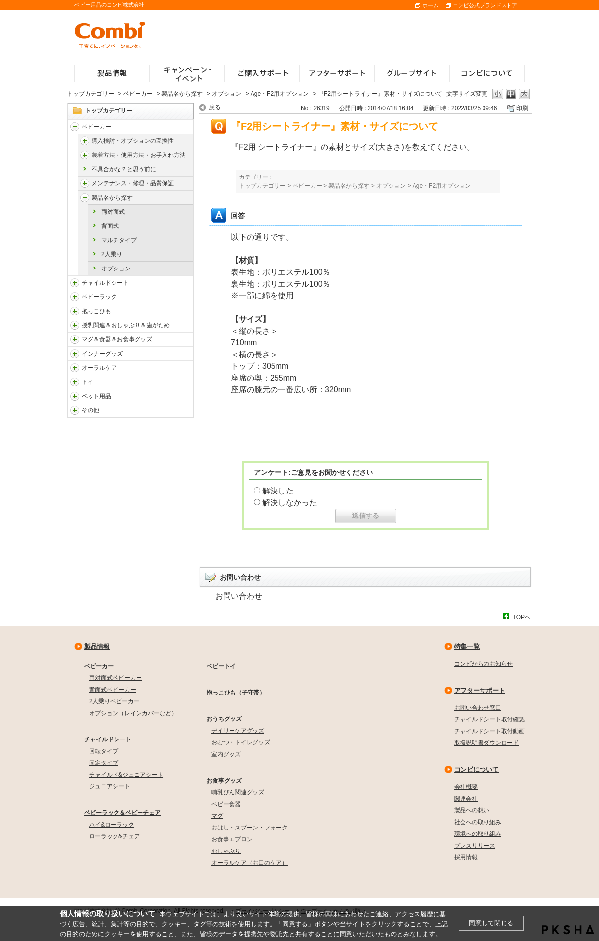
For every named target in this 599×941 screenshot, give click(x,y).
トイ (87, 382)
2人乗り (111, 254)
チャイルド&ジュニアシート (126, 774)
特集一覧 (467, 646)
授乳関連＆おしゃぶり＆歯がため (126, 325)
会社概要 (466, 787)
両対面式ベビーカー (115, 677)
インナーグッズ (102, 353)
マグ (217, 815)
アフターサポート (479, 690)
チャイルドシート (105, 282)
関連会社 (466, 798)
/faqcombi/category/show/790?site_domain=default (74, 353)
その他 (90, 410)
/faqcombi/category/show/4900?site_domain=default (84, 183)
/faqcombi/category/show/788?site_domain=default (74, 282)
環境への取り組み (477, 833)
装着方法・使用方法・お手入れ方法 (138, 155)
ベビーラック (99, 296)
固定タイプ (103, 763)
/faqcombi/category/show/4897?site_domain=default (84, 140)
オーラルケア (99, 367)
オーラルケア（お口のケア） (249, 862)
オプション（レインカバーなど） (133, 713)
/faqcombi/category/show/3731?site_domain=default (74, 311)
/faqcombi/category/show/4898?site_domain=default (84, 155)
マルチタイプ (119, 240)
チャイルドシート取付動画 (489, 731)
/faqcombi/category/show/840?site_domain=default (74, 126)
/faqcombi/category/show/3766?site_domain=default (74, 367)
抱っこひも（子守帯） (236, 692)
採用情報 (466, 857)
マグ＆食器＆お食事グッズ (117, 339)
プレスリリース (474, 845)
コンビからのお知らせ (483, 663)
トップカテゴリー (90, 93)
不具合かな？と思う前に (124, 169)
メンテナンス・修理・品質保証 (133, 183)
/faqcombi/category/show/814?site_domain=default (74, 325)
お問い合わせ (238, 596)
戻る (215, 107)
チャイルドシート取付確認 (489, 719)
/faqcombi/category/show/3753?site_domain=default (74, 339)
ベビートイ (221, 666)
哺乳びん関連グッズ (237, 792)
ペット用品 (96, 396)
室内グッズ (226, 754)
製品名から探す (182, 93)
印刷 (522, 108)
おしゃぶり (226, 851)
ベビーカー (138, 93)
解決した (278, 491)
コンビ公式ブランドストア (485, 5)
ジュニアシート (109, 786)
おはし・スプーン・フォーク (249, 827)
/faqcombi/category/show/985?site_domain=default (74, 410)
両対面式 (113, 211)
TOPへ (521, 617)
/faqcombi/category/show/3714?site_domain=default (74, 296)
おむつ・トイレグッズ (240, 742)
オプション (226, 93)
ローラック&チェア (114, 836)
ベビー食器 (226, 804)
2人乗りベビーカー (114, 701)
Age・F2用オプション (280, 93)
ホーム (430, 5)
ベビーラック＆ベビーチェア (122, 812)
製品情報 (97, 646)
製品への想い (471, 810)
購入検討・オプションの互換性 (133, 140)
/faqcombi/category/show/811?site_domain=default (74, 382)
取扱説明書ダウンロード (486, 742)
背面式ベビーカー (112, 689)
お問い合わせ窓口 (477, 707)
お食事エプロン (232, 839)
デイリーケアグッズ (237, 730)
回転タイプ (103, 751)
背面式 (110, 226)
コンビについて (476, 769)
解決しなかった (289, 502)
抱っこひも (96, 311)
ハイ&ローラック (111, 824)
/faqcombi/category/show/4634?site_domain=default (84, 197)
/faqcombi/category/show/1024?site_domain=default (74, 396)
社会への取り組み (477, 822)
